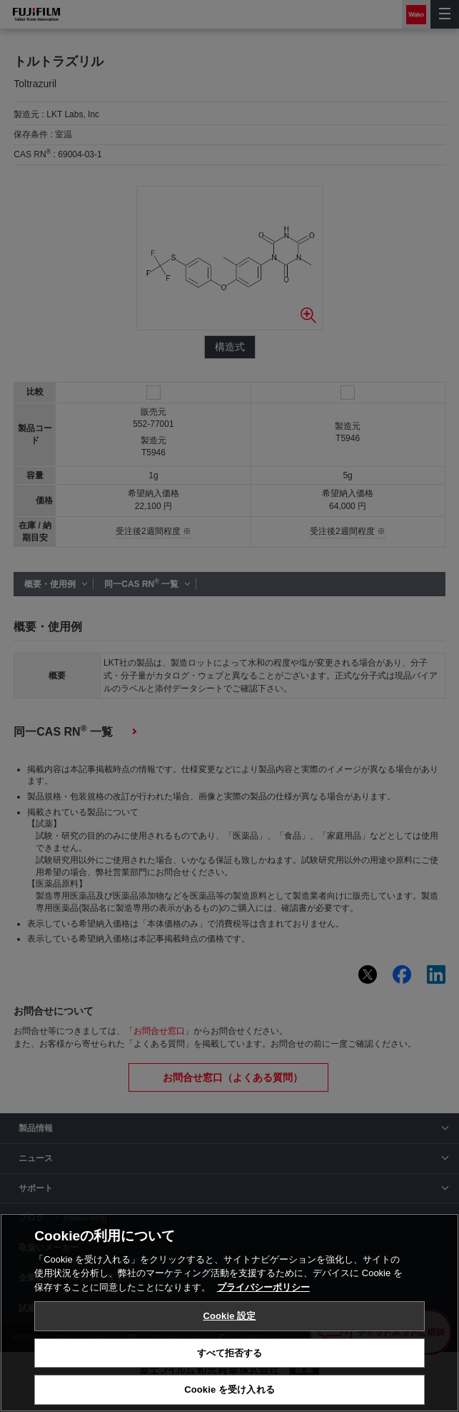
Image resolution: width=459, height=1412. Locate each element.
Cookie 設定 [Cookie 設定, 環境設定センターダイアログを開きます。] (229, 1315)
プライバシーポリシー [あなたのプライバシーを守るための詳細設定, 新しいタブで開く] (263, 1287)
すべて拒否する (230, 1353)
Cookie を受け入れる (229, 1389)
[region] (229, 1312)
